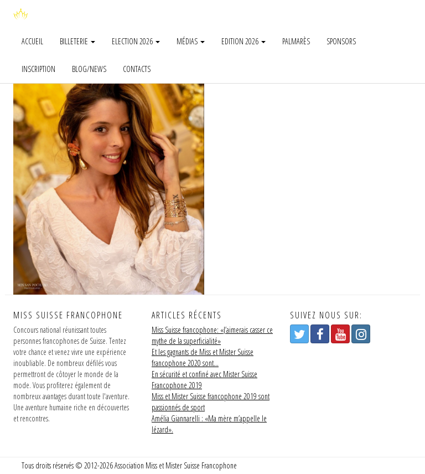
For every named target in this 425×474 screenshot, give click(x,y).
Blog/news (89, 69)
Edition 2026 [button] (243, 41)
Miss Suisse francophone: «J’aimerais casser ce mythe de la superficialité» (212, 335)
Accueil (32, 41)
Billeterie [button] (77, 41)
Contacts (137, 69)
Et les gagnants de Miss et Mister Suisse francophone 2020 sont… (202, 357)
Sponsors (341, 41)
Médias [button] (191, 41)
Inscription (38, 69)
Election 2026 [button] (136, 41)
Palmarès (296, 41)
